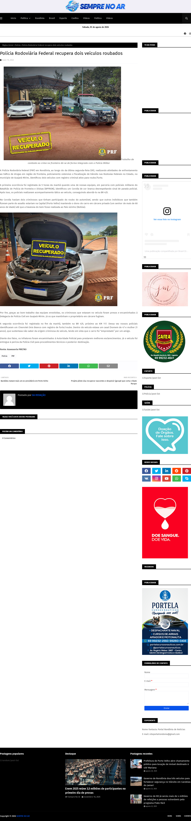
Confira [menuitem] (75, 18)
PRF (13, 356)
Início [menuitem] (13, 18)
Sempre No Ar (74, 797)
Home (169, 816)
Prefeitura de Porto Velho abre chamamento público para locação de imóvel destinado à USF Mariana (166, 764)
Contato (187, 816)
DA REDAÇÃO (38, 395)
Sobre (178, 816)
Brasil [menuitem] (52, 18)
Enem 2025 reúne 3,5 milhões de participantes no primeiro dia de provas (95, 790)
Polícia (17, 45)
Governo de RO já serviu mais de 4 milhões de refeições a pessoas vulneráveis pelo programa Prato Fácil (166, 799)
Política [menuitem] (24, 18)
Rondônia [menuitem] (39, 18)
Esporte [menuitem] (63, 18)
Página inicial (7, 45)
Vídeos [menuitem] (86, 18)
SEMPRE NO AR (23, 816)
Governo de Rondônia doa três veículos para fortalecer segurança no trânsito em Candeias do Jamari (167, 782)
